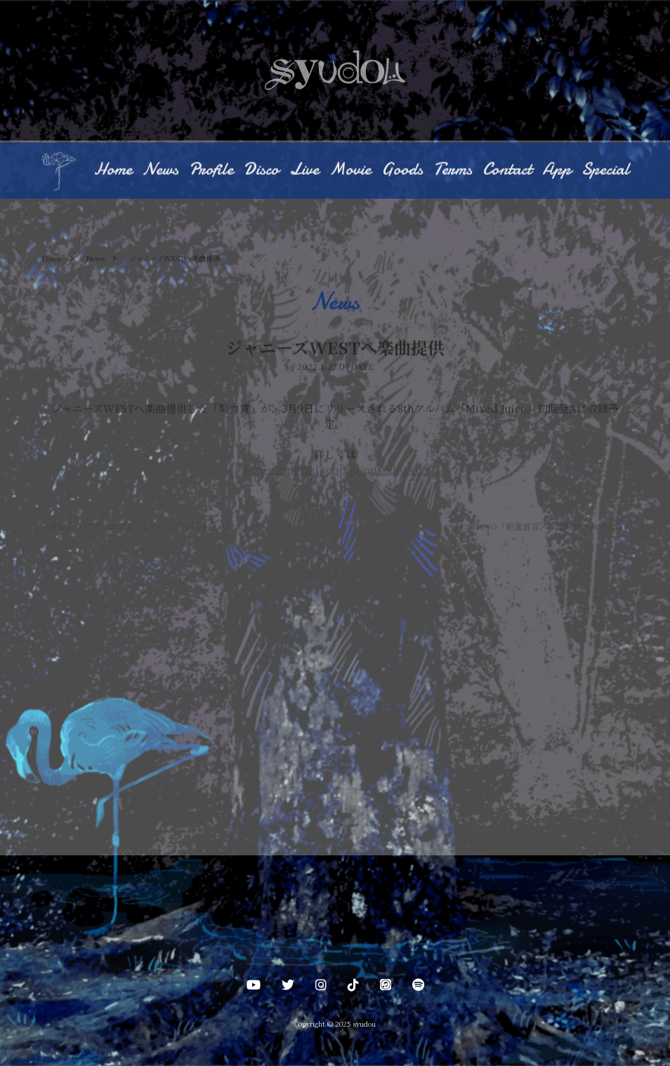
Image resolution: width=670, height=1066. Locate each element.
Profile (211, 170)
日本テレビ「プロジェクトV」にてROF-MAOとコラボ (150, 527)
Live (304, 170)
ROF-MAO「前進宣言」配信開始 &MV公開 (541, 527)
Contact (507, 170)
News (160, 170)
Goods (402, 170)
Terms (452, 170)
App (556, 170)
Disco (261, 170)
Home (113, 170)
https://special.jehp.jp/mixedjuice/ (335, 470)
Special (605, 170)
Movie (350, 170)
